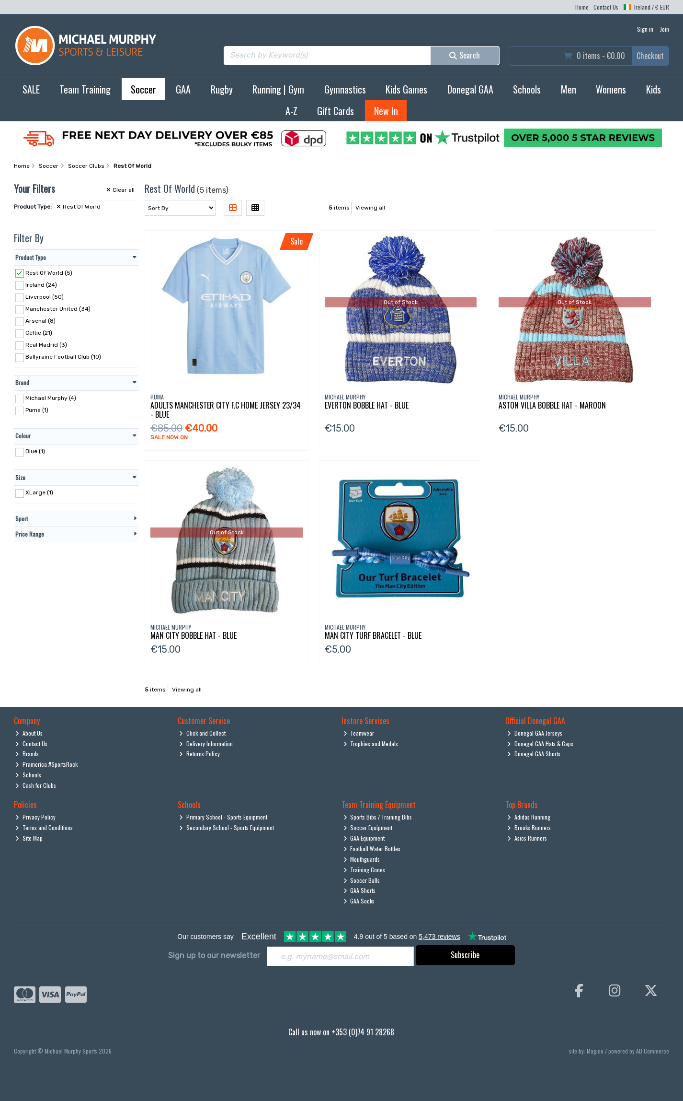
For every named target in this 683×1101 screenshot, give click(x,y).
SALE (31, 89)
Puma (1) (36, 410)
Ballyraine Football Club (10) (63, 356)
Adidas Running (528, 817)
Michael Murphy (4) (50, 398)
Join (664, 29)
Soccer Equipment (368, 827)
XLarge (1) (39, 492)
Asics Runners (527, 838)
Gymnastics (345, 89)
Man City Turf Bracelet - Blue (373, 635)
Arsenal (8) (40, 320)
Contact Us (605, 7)
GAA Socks (359, 901)
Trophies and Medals (370, 743)
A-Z (291, 111)
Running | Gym (278, 89)
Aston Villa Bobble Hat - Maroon (552, 405)
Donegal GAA (470, 89)
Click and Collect (202, 733)
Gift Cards (335, 111)
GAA (183, 89)
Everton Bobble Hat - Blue (367, 405)
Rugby (222, 89)
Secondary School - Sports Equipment (226, 827)
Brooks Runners (529, 827)
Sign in (645, 29)
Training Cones (364, 870)
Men (568, 89)
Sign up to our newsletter (214, 955)
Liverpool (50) (44, 296)
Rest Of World (79, 206)
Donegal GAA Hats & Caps (540, 743)
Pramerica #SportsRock (46, 764)
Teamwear (359, 733)
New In (386, 111)
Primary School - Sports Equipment (223, 817)
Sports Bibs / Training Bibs (377, 817)
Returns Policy (199, 754)
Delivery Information (206, 743)
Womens (611, 89)
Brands (27, 754)
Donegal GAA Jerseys (534, 733)
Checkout (650, 55)
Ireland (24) (41, 284)
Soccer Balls (361, 880)
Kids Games (406, 89)
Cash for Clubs (35, 785)
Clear (120, 190)
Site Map (29, 838)
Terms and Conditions (44, 827)
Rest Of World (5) (48, 272)
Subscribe (465, 954)
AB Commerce (652, 1051)
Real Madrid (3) (46, 344)
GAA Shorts (359, 890)
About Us (29, 733)
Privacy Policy (35, 817)
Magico (595, 1051)
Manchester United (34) (58, 308)
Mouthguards (361, 859)
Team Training (85, 89)
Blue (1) (35, 451)
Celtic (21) (38, 332)
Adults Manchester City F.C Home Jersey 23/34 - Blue (225, 409)
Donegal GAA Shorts (533, 754)
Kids (653, 89)
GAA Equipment (364, 838)
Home (582, 7)
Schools (527, 89)
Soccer (143, 89)
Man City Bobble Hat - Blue (193, 635)
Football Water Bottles (372, 848)
